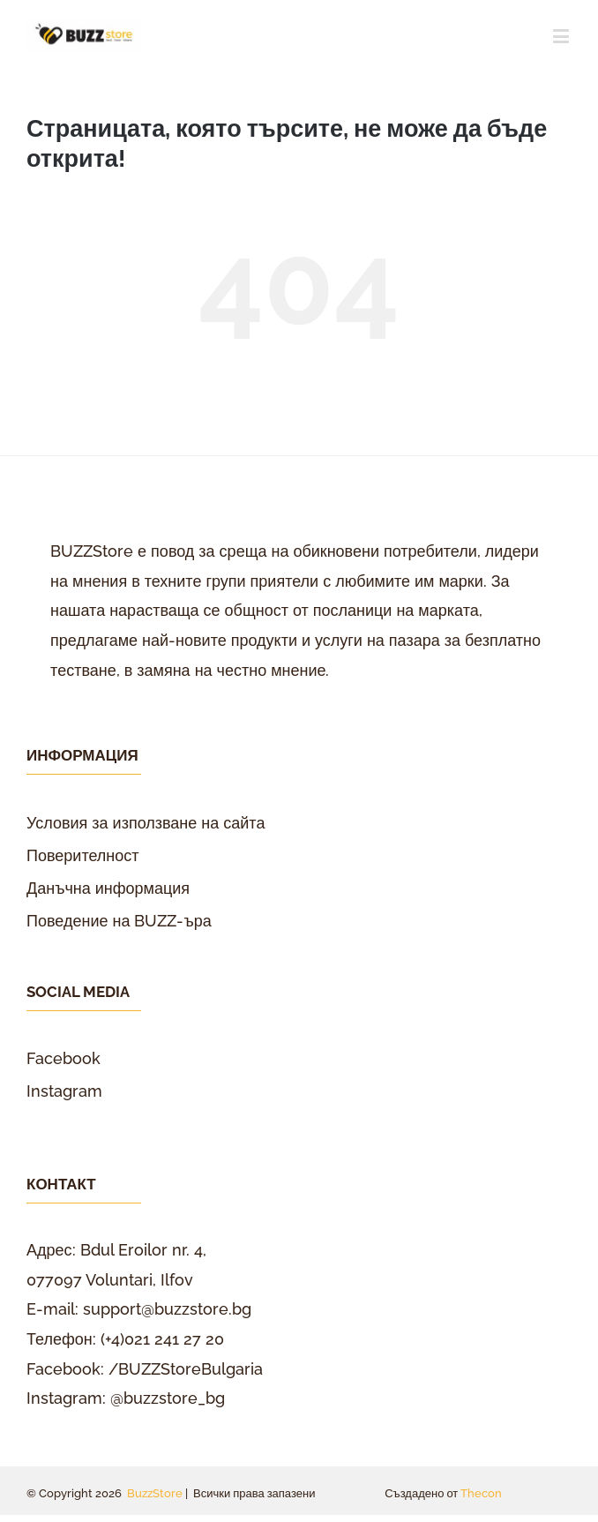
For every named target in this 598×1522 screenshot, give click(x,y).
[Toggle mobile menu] (562, 35)
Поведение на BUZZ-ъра (119, 920)
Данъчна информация (108, 888)
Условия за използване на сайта (145, 822)
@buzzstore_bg (167, 1398)
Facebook (63, 1058)
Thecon (481, 1493)
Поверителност (82, 855)
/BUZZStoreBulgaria (185, 1369)
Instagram (64, 1091)
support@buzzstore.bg (167, 1309)
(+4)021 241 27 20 (162, 1339)
